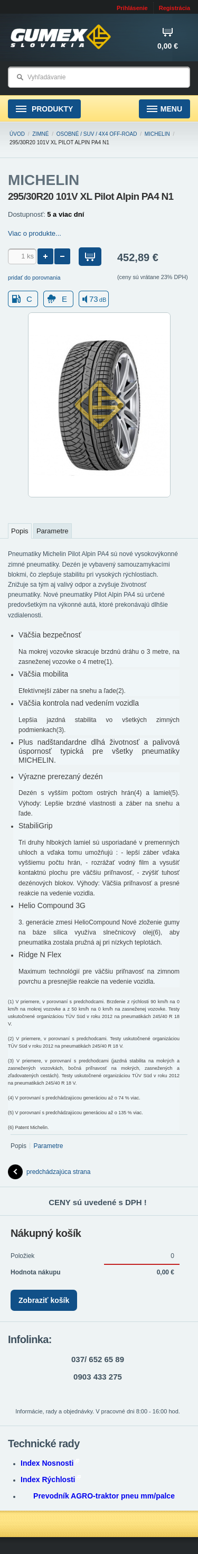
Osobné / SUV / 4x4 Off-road (96, 134)
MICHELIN (157, 134)
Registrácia (174, 8)
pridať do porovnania (34, 277)
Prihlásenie (132, 8)
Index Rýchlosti (51, 1479)
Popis (20, 531)
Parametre (52, 531)
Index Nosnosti (50, 1463)
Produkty (44, 109)
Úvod (17, 134)
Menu (164, 109)
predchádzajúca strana (49, 1171)
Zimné (40, 134)
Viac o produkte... (34, 233)
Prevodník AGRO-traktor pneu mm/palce (104, 1496)
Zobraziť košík (43, 1300)
